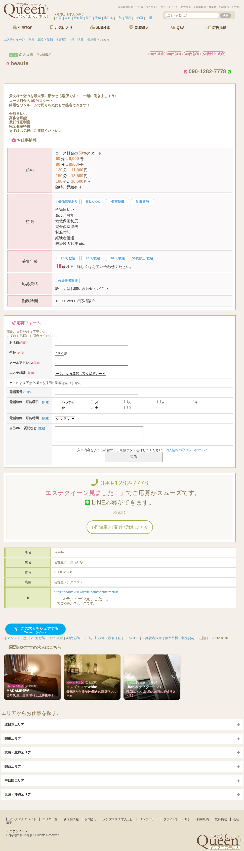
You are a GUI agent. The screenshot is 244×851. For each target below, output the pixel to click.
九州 (149, 18)
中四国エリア (14, 780)
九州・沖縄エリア (18, 794)
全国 (59, 18)
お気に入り (61, 27)
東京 (68, 18)
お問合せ (91, 819)
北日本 (108, 18)
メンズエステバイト (22, 819)
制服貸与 (187, 638)
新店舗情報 (71, 819)
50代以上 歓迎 (94, 638)
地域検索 (100, 27)
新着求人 (139, 27)
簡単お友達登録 (119, 527)
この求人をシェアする (36, 630)
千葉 (98, 18)
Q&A (178, 27)
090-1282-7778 (119, 483)
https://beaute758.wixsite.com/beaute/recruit (86, 592)
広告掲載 (216, 27)
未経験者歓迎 (152, 638)
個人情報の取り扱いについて (187, 450)
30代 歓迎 (56, 638)
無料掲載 (221, 819)
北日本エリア (14, 724)
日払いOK (131, 638)
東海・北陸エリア (18, 752)
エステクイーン (16, 831)
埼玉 (89, 18)
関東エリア (13, 739)
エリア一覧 (49, 819)
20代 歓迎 (38, 638)
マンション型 (17, 638)
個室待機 (171, 638)
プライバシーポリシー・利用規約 (186, 819)
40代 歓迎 (73, 638)
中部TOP (22, 27)
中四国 (138, 18)
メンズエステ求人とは (118, 819)
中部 (119, 18)
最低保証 (114, 638)
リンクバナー (148, 819)
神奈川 (78, 18)
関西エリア (13, 766)
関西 (128, 18)
